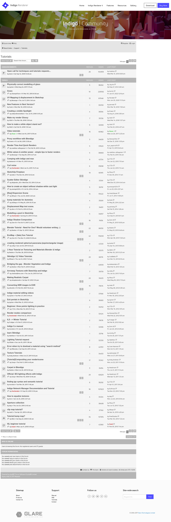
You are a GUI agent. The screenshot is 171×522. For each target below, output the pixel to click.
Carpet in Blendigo (15, 367)
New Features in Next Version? (21, 104)
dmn (13, 209)
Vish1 (11, 120)
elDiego (14, 203)
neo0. (11, 412)
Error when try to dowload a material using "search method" (34, 346)
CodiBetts (112, 257)
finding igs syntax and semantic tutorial (25, 382)
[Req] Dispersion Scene (17, 193)
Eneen (111, 111)
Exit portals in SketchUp (18, 300)
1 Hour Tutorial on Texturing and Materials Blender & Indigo (33, 250)
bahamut (12, 161)
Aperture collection (15, 403)
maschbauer (113, 193)
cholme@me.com (17, 273)
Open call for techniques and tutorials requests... (29, 71)
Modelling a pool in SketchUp (20, 213)
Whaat (14, 196)
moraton (12, 329)
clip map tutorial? (15, 410)
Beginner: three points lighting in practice (25, 306)
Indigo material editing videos (20, 293)
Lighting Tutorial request (18, 340)
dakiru (111, 250)
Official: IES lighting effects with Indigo (24, 374)
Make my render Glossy (17, 118)
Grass (9, 91)
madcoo (112, 71)
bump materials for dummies (20, 200)
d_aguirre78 (113, 146)
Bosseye (14, 100)
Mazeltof (17, 476)
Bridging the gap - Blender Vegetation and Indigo (29, 264)
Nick (13, 419)
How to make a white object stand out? (24, 124)
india (110, 285)
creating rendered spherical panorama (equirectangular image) (35, 243)
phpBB (12, 474)
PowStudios (113, 416)
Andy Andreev (14, 356)
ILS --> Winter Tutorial (17, 320)
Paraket (111, 98)
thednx (14, 230)
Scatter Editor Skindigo (17, 180)
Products (19, 498)
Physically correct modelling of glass (23, 84)
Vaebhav (12, 336)
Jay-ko (111, 85)
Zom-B (14, 223)
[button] (135, 60)
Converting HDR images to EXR (21, 285)
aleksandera (113, 264)
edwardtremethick (18, 114)
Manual (54, 495)
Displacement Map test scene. (20, 206)
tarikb (111, 243)
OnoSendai (15, 168)
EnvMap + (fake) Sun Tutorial (20, 235)
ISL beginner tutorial (16, 424)
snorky (111, 333)
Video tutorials (13, 131)
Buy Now (163, 5)
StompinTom (16, 94)
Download (150, 5)
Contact (54, 502)
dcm (10, 399)
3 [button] (132, 61)
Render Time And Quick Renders (21, 145)
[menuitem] (14, 43)
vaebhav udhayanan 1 (19, 148)
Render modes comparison (19, 313)
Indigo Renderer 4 (95, 5)
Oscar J (14, 134)
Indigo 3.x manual (15, 326)
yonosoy (112, 207)
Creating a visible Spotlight (19, 111)
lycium (11, 87)
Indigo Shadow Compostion (19, 220)
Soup (13, 362)
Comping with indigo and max (20, 159)
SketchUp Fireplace (16, 172)
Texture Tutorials (14, 353)
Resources (122, 5)
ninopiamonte (16, 280)
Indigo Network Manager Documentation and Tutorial (30, 388)
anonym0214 (16, 189)
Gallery (133, 5)
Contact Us (19, 500)
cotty (13, 246)
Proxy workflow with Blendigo (20, 139)
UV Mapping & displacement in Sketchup (25, 98)
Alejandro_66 (16, 183)
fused (13, 427)
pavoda (111, 105)
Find (150, 497)
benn (10, 74)
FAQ (53, 498)
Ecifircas (112, 389)
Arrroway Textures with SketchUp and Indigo (27, 271)
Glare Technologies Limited (146, 513)
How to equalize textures (18, 396)
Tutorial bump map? (16, 416)
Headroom (112, 293)
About (18, 495)
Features (110, 5)
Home (81, 5)
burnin (111, 91)
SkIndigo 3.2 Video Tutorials (19, 256)
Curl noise (11, 165)
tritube (11, 342)
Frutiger (11, 322)
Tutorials (6, 56)
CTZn (111, 159)
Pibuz (111, 172)
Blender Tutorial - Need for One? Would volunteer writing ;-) (33, 228)
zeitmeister (113, 353)
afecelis (11, 288)
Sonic (11, 107)
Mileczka (15, 349)
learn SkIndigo (13, 333)
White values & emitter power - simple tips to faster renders (33, 152)
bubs (13, 175)
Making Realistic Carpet (17, 277)
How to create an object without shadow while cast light (32, 186)
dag (110, 396)
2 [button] (129, 61)
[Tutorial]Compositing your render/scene (25, 360)
